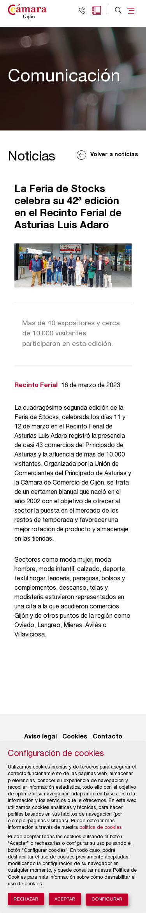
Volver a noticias (114, 154)
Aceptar (65, 899)
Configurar (106, 899)
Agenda (96, 10)
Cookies (74, 737)
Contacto (107, 737)
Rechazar (26, 899)
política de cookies (100, 827)
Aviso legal (40, 737)
